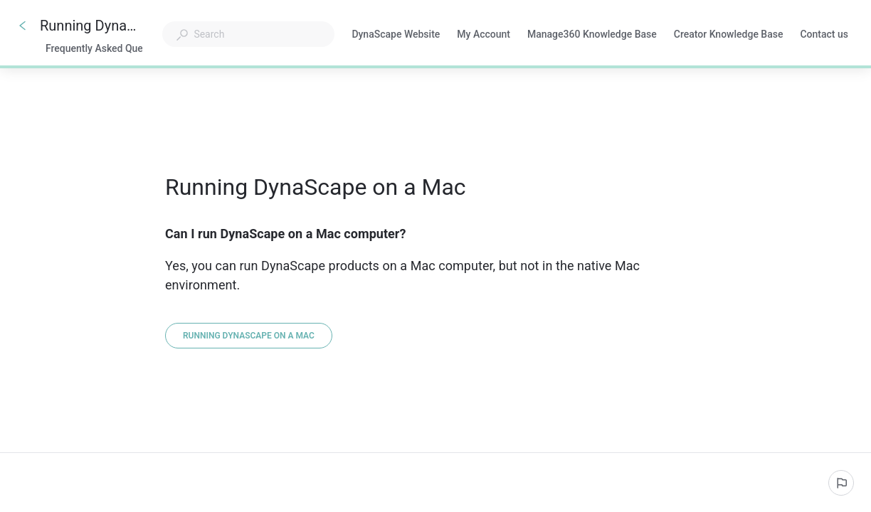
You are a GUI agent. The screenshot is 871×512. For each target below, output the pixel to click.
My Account (483, 35)
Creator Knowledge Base (728, 35)
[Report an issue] (841, 483)
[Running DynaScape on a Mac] (248, 335)
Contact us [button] (824, 34)
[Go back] (22, 25)
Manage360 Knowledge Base (592, 35)
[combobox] (248, 34)
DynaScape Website (396, 35)
